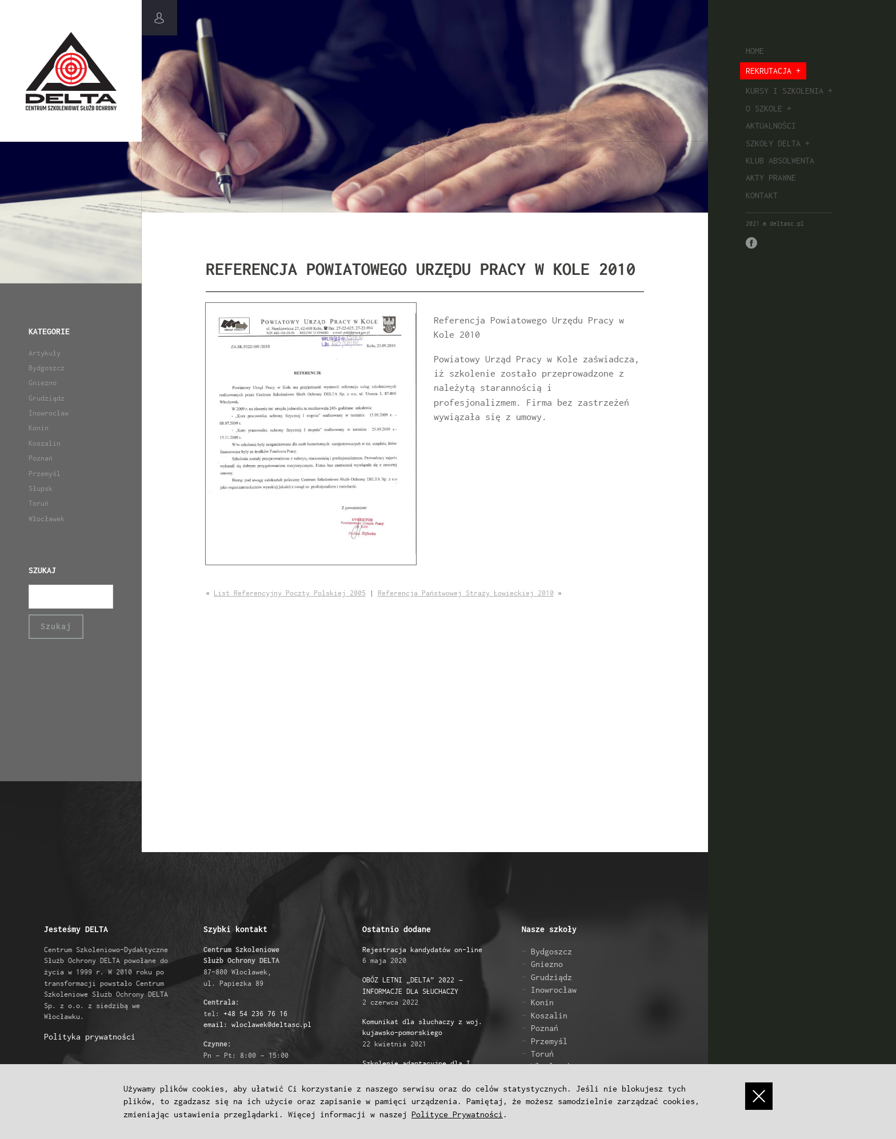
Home (755, 50)
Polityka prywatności (89, 1036)
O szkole (764, 108)
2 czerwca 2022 (412, 991)
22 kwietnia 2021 (422, 1032)
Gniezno (43, 382)
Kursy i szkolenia (784, 90)
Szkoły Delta (773, 143)
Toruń (39, 503)
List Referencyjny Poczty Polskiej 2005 (290, 593)
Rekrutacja (768, 70)
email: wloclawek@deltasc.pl (257, 1024)
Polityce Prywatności (457, 1114)
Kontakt (762, 195)
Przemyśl (45, 473)
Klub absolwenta (780, 160)
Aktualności (771, 125)
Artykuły (45, 353)
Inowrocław (49, 413)
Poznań (41, 458)
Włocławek (47, 518)
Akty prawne (771, 177)
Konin (39, 427)
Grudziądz (47, 398)
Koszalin (45, 443)
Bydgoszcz (47, 367)
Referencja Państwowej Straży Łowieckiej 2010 (466, 593)
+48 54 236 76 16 (255, 1013)
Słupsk (41, 488)
